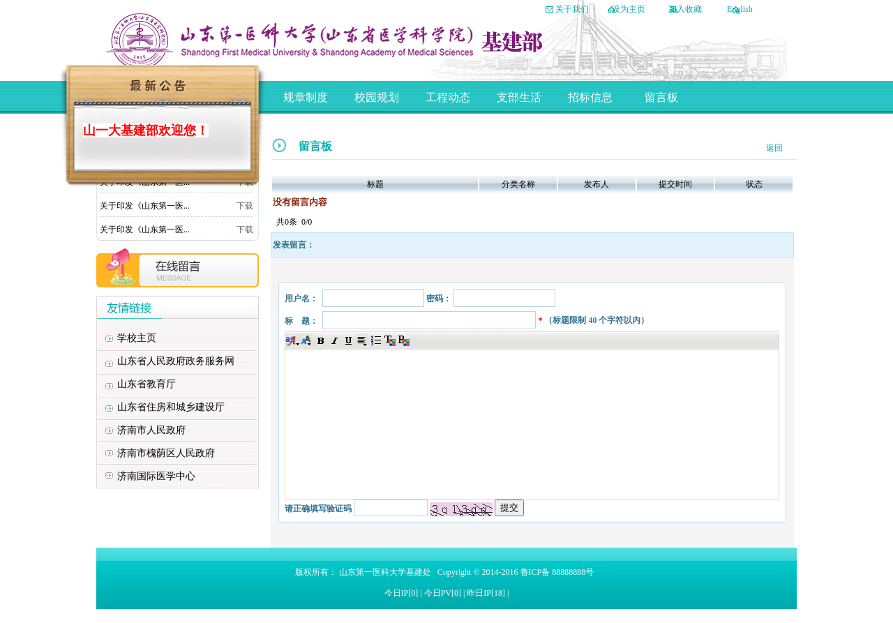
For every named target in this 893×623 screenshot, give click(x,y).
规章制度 (305, 97)
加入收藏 (685, 9)
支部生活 (519, 97)
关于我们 (572, 9)
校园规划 (376, 97)
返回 (774, 148)
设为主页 (628, 9)
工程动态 (448, 97)
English (740, 9)
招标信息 (590, 97)
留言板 (661, 97)
